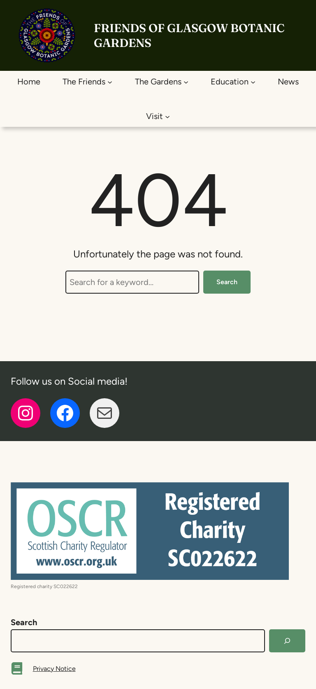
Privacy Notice (54, 669)
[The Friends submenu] (109, 81)
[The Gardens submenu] (186, 81)
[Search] (287, 640)
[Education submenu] (253, 81)
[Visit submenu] (167, 116)
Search (226, 282)
